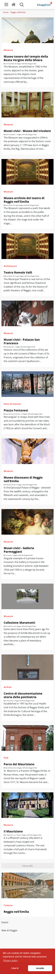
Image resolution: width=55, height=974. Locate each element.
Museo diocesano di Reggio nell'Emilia (23, 479)
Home (5, 12)
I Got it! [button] (14, 968)
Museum (8, 50)
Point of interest (12, 403)
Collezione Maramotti (19, 623)
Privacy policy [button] (10, 960)
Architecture (10, 266)
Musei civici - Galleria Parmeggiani (19, 550)
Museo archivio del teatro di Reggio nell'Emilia (24, 200)
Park (6, 757)
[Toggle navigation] (6, 4)
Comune (8, 905)
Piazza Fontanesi (16, 410)
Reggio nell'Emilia (18, 12)
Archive (8, 687)
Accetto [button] (40, 968)
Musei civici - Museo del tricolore (27, 131)
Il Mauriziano (13, 831)
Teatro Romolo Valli (18, 272)
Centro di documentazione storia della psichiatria (23, 695)
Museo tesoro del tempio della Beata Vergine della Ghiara (26, 58)
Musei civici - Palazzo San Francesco (22, 341)
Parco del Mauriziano (19, 764)
